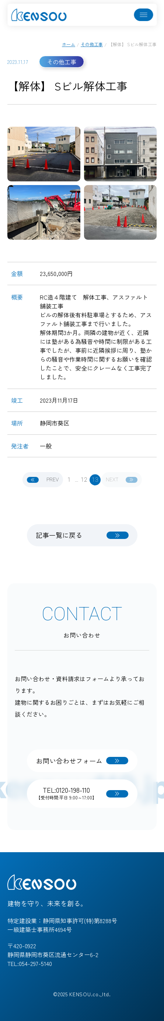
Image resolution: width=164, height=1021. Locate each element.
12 (84, 479)
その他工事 (92, 44)
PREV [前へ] (43, 480)
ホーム (68, 44)
